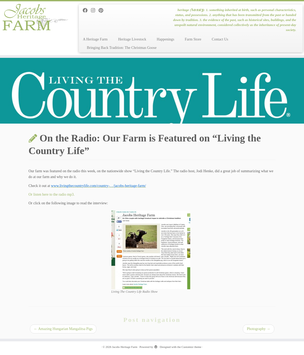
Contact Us (220, 39)
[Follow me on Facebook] (87, 10)
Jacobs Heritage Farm (124, 346)
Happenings (165, 39)
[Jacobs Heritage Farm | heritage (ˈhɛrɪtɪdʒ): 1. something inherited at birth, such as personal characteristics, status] (35, 17)
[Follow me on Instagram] (95, 10)
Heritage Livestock (132, 39)
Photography (258, 329)
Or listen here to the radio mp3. (52, 194)
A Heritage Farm (95, 39)
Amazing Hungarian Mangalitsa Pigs (63, 329)
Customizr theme (191, 346)
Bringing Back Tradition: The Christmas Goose (121, 48)
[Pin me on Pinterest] (103, 10)
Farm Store (193, 39)
